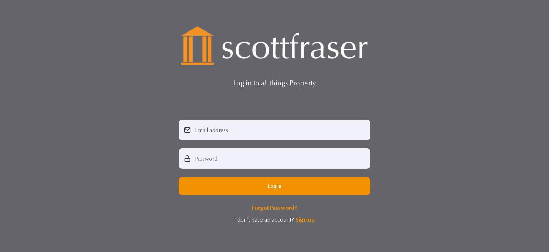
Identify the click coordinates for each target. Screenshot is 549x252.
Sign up (305, 219)
